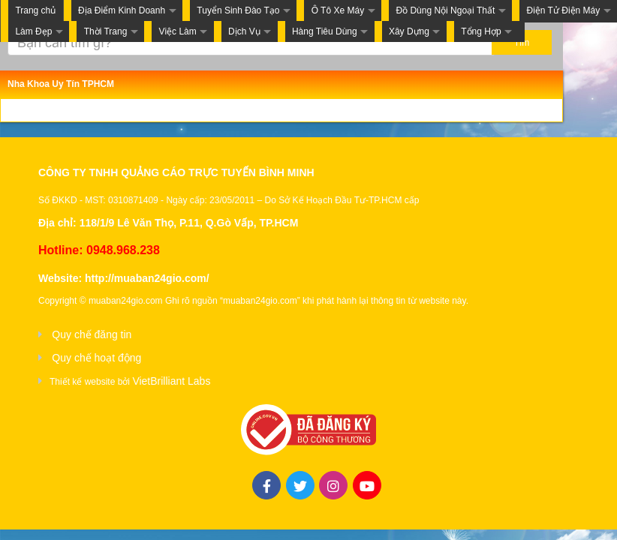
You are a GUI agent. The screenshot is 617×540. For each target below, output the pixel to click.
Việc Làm (178, 31)
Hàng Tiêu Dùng (324, 31)
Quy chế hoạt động (96, 358)
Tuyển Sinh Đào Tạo (238, 10)
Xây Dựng (409, 31)
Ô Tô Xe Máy (338, 10)
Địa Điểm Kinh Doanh (121, 10)
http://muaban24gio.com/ (147, 278)
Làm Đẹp (33, 31)
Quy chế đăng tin (91, 334)
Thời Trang (106, 31)
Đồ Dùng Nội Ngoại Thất (445, 10)
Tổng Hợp (481, 31)
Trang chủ (35, 10)
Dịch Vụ (244, 31)
